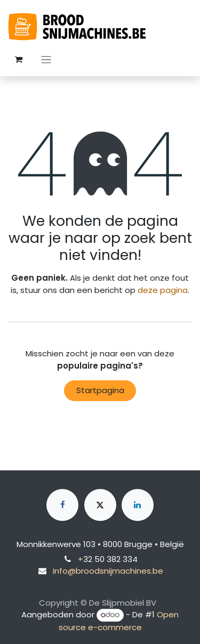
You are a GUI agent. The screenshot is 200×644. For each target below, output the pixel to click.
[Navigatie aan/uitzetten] (46, 59)
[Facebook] (62, 505)
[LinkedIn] (138, 505)
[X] (100, 505)
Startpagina (100, 390)
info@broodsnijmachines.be (108, 570)
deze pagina (163, 290)
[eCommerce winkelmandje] (18, 59)
